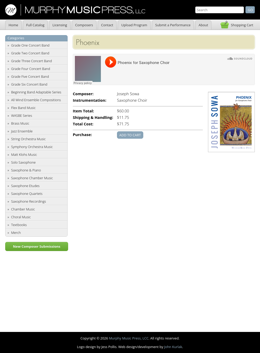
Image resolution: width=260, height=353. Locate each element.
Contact (107, 25)
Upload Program (134, 25)
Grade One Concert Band (30, 45)
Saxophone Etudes (25, 185)
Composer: (83, 94)
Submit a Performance (173, 25)
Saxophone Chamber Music (32, 178)
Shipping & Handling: (93, 117)
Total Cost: (83, 124)
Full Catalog (35, 25)
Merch (16, 232)
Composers (84, 25)
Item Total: (83, 111)
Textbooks (19, 224)
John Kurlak (173, 346)
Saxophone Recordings (28, 201)
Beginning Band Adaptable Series (36, 92)
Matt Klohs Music (24, 154)
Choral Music (21, 217)
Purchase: (82, 135)
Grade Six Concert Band (29, 84)
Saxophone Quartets (27, 193)
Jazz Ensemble (22, 131)
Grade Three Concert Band (31, 61)
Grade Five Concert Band (30, 76)
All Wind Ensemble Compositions (36, 100)
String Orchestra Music (28, 139)
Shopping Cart (242, 25)
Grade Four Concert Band (30, 68)
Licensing (60, 25)
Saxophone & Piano (26, 170)
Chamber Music (23, 209)
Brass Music (20, 123)
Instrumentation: (89, 100)
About (203, 25)
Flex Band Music (23, 107)
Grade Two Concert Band (30, 53)
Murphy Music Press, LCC (128, 338)
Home (13, 25)
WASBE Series (21, 115)
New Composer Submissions (36, 246)
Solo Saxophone (23, 162)
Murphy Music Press (75, 10)
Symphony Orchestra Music (32, 146)
